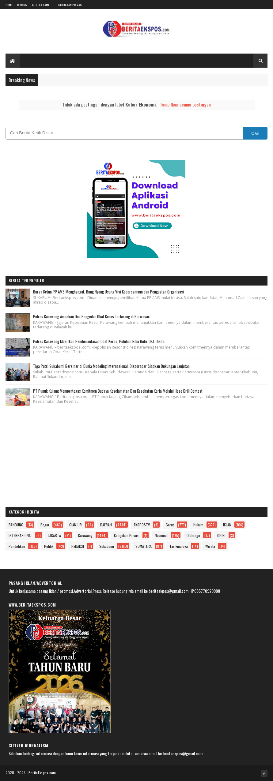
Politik (48, 546)
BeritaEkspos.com (42, 772)
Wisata (210, 546)
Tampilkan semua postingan (185, 104)
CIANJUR (75, 524)
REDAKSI (77, 546)
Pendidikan (17, 546)
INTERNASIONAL (20, 535)
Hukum (198, 524)
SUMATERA (143, 546)
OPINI (221, 535)
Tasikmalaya (178, 546)
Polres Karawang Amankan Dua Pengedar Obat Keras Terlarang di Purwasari (91, 316)
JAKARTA (54, 535)
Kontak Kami (40, 4)
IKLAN (227, 524)
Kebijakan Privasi (70, 4)
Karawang (85, 535)
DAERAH (106, 524)
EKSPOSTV (142, 524)
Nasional (161, 535)
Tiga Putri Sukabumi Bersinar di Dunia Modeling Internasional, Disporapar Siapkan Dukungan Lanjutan (111, 366)
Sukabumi (106, 546)
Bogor (44, 524)
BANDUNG (16, 524)
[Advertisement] (136, 458)
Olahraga (193, 535)
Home (9, 4)
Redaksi (22, 4)
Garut (170, 524)
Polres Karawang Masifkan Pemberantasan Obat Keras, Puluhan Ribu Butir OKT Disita (99, 341)
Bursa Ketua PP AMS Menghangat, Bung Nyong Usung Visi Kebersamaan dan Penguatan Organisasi (108, 292)
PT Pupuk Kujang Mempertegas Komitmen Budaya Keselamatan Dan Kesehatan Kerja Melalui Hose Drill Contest (118, 391)
